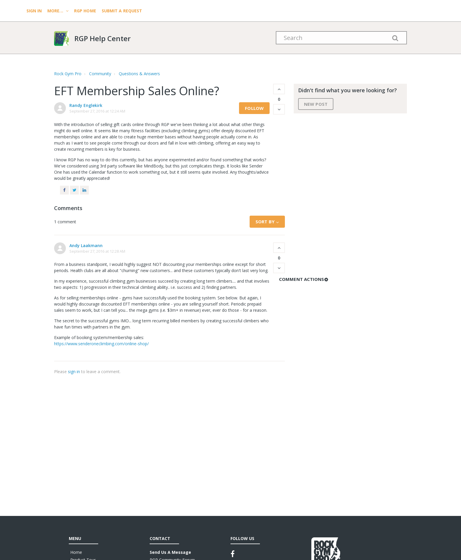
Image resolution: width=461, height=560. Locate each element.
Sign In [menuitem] (34, 11)
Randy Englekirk (85, 105)
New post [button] (316, 104)
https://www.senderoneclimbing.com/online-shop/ (101, 343)
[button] (279, 89)
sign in (74, 371)
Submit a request (122, 11)
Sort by (265, 221)
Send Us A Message (170, 552)
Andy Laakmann (86, 245)
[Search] (341, 37)
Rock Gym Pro (67, 73)
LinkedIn (84, 190)
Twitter (74, 190)
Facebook (64, 190)
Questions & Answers (139, 73)
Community (100, 73)
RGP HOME (85, 11)
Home (76, 552)
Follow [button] (254, 108)
